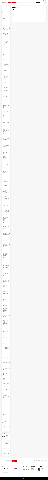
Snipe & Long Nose (6, 285)
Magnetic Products (6, 186)
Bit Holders (4, 316)
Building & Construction (6, 101)
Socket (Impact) (5, 347)
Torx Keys (4, 240)
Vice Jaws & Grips (5, 395)
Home (34, 0)
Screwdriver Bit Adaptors (5, 321)
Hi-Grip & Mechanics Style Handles (6, 334)
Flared (4, 369)
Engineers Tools (5, 174)
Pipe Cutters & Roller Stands (6, 303)
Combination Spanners (6, 368)
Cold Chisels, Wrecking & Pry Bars (6, 107)
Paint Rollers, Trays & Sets (6, 162)
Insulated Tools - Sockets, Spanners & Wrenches (6, 172)
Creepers (5, 78)
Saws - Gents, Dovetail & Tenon (6, 133)
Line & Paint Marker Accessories (6, 404)
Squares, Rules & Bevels (5, 136)
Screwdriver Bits (5, 315)
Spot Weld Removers (6, 44)
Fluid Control (5, 94)
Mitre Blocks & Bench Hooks (6, 127)
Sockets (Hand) (5, 356)
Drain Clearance (5, 299)
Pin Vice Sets (5, 196)
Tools (3, 27)
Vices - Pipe (5, 398)
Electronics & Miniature (5, 277)
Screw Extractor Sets (6, 205)
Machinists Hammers (6, 226)
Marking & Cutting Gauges (5, 125)
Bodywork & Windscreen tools (6, 38)
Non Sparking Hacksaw (6, 247)
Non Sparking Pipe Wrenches (6, 255)
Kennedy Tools (4, 12)
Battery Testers (6, 29)
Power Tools (4, 421)
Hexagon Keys (5, 235)
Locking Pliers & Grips (6, 280)
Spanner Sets (5, 382)
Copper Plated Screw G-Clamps (6, 146)
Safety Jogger (43, 468)
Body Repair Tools (6, 34)
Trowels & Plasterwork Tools (6, 112)
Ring (4, 378)
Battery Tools (5, 28)
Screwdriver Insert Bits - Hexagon (6, 327)
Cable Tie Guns (5, 90)
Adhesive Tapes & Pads (6, 14)
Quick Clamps (5, 152)
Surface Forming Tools (6, 138)
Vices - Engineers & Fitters (6, 397)
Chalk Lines (5, 121)
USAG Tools (3, 426)
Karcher (3, 11)
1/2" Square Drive (5, 357)
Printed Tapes (5, 18)
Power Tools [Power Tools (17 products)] (7, 453)
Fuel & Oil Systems (6, 58)
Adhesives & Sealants (5, 13)
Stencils (4, 388)
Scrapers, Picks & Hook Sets (6, 201)
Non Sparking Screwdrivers (5, 259)
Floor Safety (4, 417)
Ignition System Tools (6, 59)
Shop (37, 0)
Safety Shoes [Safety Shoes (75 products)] (4, 454)
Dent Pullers (5, 40)
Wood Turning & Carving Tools (5, 141)
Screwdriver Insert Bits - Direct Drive (6, 325)
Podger (4, 374)
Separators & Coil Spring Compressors (6, 65)
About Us (41, 0)
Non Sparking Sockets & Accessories (6, 261)
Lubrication (5, 175)
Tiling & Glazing (5, 164)
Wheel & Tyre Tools (6, 87)
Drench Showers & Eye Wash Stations (6, 410)
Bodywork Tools (5, 33)
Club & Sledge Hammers (5, 220)
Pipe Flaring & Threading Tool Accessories (5, 306)
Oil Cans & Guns (6, 185)
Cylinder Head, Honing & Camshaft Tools (6, 50)
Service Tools (5, 70)
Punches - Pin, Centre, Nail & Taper (6, 198)
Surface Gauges (6, 209)
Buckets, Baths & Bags (6, 105)
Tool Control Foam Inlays (5, 392)
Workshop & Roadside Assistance (6, 73)
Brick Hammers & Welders (5, 218)
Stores (24, 468)
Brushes (4, 157)
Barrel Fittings (5, 95)
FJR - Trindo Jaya (26, 478)
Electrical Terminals (6, 170)
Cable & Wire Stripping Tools (6, 167)
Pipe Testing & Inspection (5, 311)
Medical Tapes (5, 415)
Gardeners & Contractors (4, 213)
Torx (4, 343)
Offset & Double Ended (6, 337)
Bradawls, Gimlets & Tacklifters (6, 119)
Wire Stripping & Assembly (5, 292)
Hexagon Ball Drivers (6, 234)
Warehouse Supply (4, 427)
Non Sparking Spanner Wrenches (6, 263)
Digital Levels (5, 108)
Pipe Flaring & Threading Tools (5, 309)
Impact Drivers (5, 317)
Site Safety (4, 407)
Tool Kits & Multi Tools (6, 389)
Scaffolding (5, 379)
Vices (4, 394)
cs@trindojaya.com (5, 472)
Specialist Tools (6, 83)
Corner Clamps (5, 147)
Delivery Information (26, 470)
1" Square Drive (5, 349)
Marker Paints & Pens (6, 402)
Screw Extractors (6, 206)
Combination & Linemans (5, 275)
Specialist (4, 286)
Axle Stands (5, 75)
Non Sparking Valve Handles (6, 266)
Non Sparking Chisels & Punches (6, 246)
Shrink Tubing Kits (5, 91)
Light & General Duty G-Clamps (6, 150)
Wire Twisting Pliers (6, 293)
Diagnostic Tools (5, 54)
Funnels (5, 179)
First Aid (4, 408)
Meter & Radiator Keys (6, 300)
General (4, 390)
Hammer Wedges (5, 225)
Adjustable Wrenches (6, 365)
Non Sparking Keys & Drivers (6, 251)
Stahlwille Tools (4, 425)
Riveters (4, 314)
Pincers (4, 129)
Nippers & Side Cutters (6, 281)
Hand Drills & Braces (6, 122)
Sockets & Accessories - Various (6, 363)
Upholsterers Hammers (5, 231)
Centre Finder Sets (6, 192)
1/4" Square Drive (5, 352)
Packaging (4, 406)
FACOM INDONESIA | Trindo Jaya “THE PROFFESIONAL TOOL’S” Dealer (42, 473)
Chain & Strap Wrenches (5, 298)
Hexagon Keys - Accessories (5, 237)
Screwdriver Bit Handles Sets (5, 323)
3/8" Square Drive (5, 354)
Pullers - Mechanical (7, 63)
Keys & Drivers (5, 233)
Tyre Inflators (6, 86)
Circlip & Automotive (6, 273)
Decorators (4, 156)
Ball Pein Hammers (6, 216)
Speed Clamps (5, 153)
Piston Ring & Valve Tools (6, 53)
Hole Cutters (5, 123)
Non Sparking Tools (5, 244)
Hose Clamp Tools (6, 69)
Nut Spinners (5, 239)
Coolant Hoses (5, 96)
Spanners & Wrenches (6, 364)
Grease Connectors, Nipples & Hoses (6, 181)
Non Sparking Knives (6, 253)
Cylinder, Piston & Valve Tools (5, 47)
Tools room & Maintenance (5, 191)
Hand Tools (4, 100)
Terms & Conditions (26, 469)
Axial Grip (4, 272)
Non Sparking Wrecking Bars (5, 269)
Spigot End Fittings (6, 383)
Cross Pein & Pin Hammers (5, 222)
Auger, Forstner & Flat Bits (6, 117)
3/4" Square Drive (5, 353)
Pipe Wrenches (5, 312)
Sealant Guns (5, 22)
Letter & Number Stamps (5, 386)
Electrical (4, 89)
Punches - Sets (6, 199)
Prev (45, 466)
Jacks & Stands (6, 82)
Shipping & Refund (33, 470)
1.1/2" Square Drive (6, 348)
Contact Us (44, 0)
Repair (4, 26)
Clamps (4, 143)
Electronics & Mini (5, 331)
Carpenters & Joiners (6, 113)
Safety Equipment (4, 422)
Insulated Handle (5, 336)
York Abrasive (4, 430)
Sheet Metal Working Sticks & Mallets (6, 228)
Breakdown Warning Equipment (6, 77)
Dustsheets (4, 158)
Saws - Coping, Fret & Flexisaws (6, 131)
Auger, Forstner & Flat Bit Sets (6, 115)
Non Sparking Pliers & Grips (6, 257)
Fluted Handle (5, 332)
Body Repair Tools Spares (6, 36)
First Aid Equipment (6, 413)
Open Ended (5, 373)
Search (38, 2)
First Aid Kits (5, 414)
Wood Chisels (5, 139)
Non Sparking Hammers (5, 249)
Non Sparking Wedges (6, 267)
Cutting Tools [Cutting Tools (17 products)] (4, 453)
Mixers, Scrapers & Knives (5, 160)
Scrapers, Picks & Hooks (6, 203)
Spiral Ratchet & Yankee (5, 341)
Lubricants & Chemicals (6, 401)
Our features (32, 469)
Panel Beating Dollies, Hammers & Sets (6, 42)
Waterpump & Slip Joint (5, 289)
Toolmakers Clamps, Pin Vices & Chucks (6, 211)
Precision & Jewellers (6, 338)
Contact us (32, 468)
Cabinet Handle (5, 330)
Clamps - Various (5, 144)
